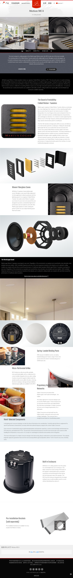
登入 (31, 552)
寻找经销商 (15, 3)
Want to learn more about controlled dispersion (36, 276)
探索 (50, 3)
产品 (7, 3)
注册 (37, 552)
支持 (44, 3)
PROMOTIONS (26, 3)
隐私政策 (36, 576)
